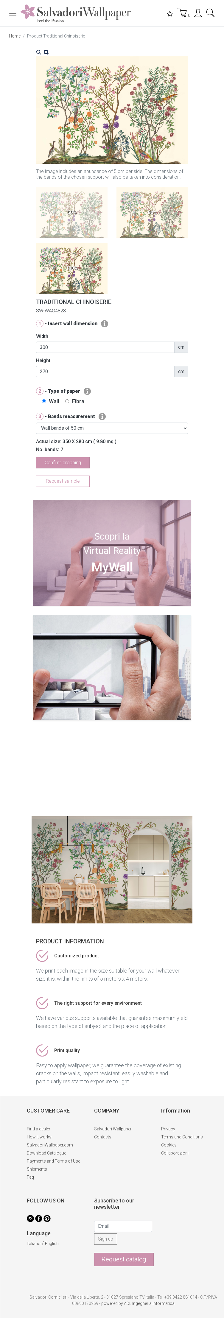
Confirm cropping (63, 462)
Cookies (169, 1145)
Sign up (105, 1239)
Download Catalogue (46, 1153)
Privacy (168, 1129)
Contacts (102, 1137)
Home (15, 36)
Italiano (34, 1243)
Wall (54, 401)
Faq (30, 1177)
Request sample (63, 481)
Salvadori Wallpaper (113, 1129)
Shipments (37, 1169)
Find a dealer (38, 1129)
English (52, 1243)
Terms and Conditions (182, 1137)
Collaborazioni (175, 1153)
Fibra (78, 401)
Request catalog (124, 1259)
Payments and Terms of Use (53, 1161)
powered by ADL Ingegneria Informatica (138, 1303)
